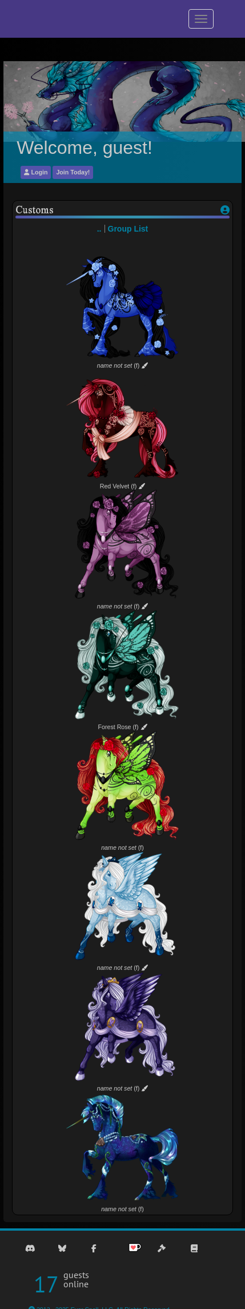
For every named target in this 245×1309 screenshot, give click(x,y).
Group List (128, 228)
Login (35, 172)
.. (99, 228)
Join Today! (73, 172)
